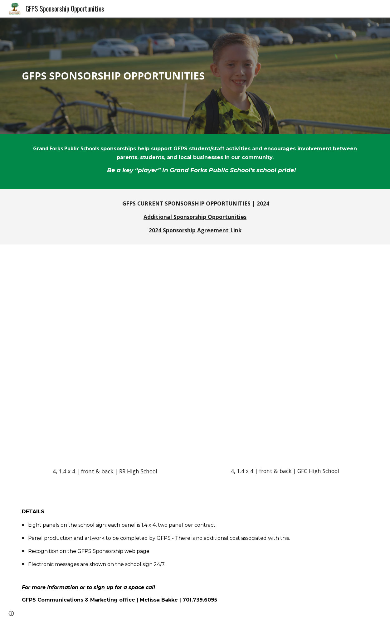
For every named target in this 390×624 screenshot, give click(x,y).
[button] (11, 613)
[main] (194, 75)
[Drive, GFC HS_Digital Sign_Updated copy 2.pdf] (284, 357)
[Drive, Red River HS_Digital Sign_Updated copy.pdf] (104, 357)
